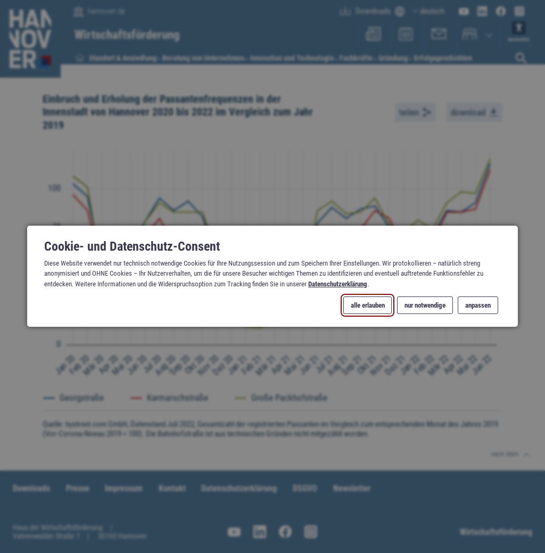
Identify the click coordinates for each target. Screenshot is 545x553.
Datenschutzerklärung (337, 284)
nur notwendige (424, 306)
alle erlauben (368, 306)
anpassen (478, 306)
